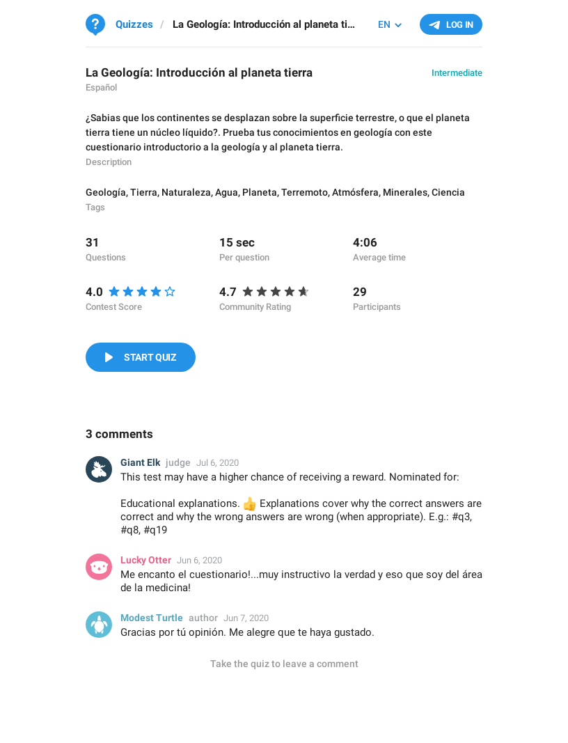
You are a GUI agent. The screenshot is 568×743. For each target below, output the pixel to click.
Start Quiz (150, 357)
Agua (226, 192)
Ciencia (448, 192)
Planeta (259, 192)
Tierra (143, 192)
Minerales (405, 192)
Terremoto (304, 192)
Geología (106, 192)
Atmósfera (355, 192)
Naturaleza (186, 192)
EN (384, 24)
